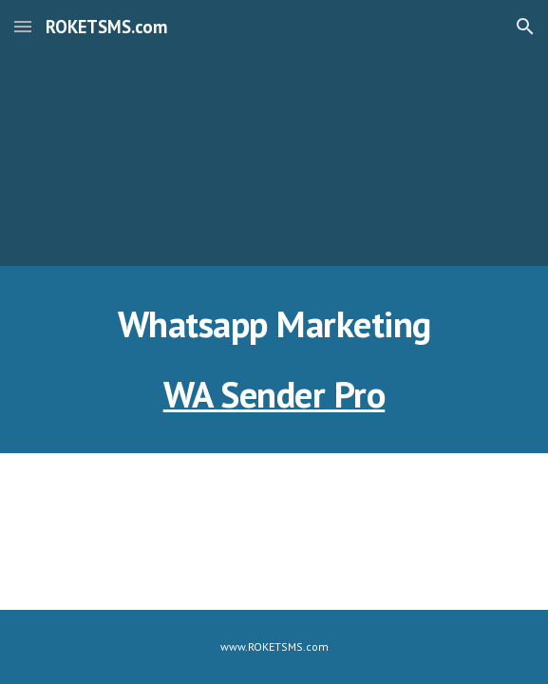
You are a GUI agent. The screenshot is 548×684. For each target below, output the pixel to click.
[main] (274, 324)
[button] (23, 26)
